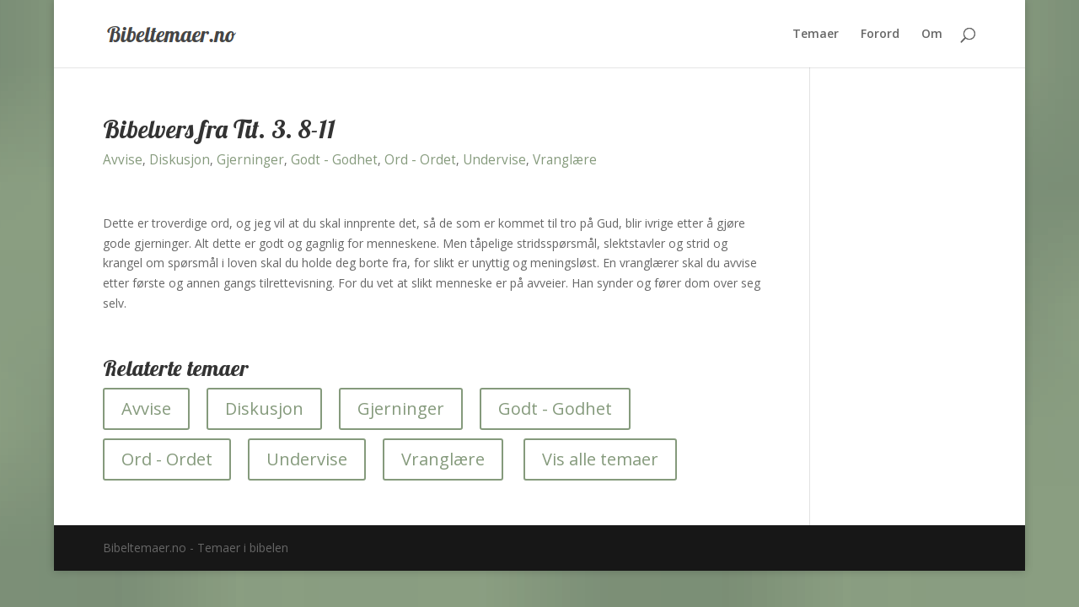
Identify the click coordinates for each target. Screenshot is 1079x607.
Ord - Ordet (420, 160)
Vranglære (565, 160)
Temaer (815, 34)
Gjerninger (250, 160)
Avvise (122, 160)
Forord (880, 34)
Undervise (494, 160)
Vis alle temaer (600, 459)
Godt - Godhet (334, 160)
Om (931, 34)
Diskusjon (179, 160)
